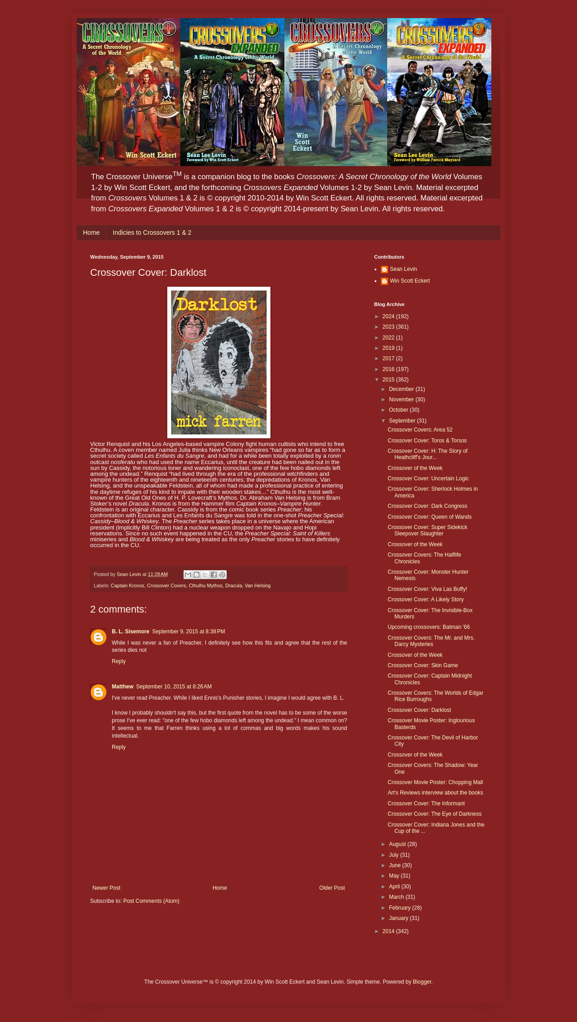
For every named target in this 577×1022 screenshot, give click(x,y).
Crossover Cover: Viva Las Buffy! (427, 589)
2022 (389, 337)
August (398, 844)
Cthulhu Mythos (206, 585)
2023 (389, 327)
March (397, 897)
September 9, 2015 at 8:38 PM (188, 631)
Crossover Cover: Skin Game (423, 665)
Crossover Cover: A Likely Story (426, 599)
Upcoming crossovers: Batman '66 (429, 627)
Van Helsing (257, 585)
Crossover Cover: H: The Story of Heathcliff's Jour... (427, 454)
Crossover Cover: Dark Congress (427, 506)
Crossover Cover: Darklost (419, 710)
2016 (389, 369)
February (400, 908)
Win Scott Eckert (410, 281)
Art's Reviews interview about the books (435, 793)
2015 (389, 379)
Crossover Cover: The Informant (426, 803)
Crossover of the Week (415, 468)
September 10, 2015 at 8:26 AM (174, 686)
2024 (389, 316)
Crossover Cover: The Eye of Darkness (435, 814)
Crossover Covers (166, 585)
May (395, 876)
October (399, 410)
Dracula (233, 585)
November (402, 399)
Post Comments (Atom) (151, 901)
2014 (389, 931)
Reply (119, 661)
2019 (389, 348)
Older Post (332, 888)
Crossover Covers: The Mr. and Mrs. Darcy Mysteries (431, 641)
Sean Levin (403, 269)
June (395, 865)
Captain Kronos (127, 585)
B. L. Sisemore (130, 631)
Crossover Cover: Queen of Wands (430, 517)
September (403, 421)
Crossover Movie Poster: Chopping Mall (435, 782)
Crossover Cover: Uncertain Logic (428, 478)
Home (91, 232)
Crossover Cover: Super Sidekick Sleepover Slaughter (427, 530)
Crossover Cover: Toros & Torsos (427, 440)
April (395, 886)
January (399, 918)
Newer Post (106, 888)
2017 (389, 358)
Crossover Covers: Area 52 (420, 430)
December (402, 389)
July (394, 855)
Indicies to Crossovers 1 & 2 (152, 232)
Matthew (122, 686)
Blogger (422, 982)
